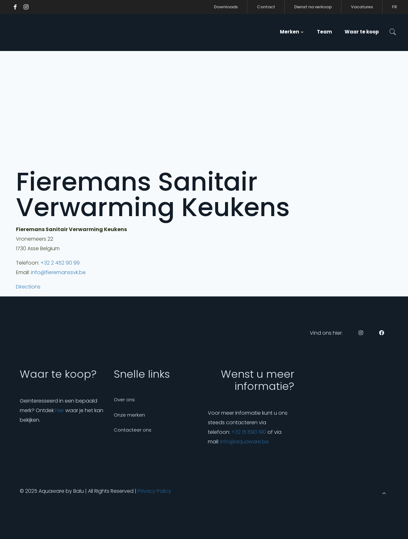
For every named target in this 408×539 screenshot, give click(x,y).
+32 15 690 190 (248, 432)
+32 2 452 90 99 (60, 262)
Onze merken (129, 415)
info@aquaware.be (244, 441)
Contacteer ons (132, 429)
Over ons (124, 399)
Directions (28, 286)
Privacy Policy (154, 491)
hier (59, 410)
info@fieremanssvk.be (58, 272)
